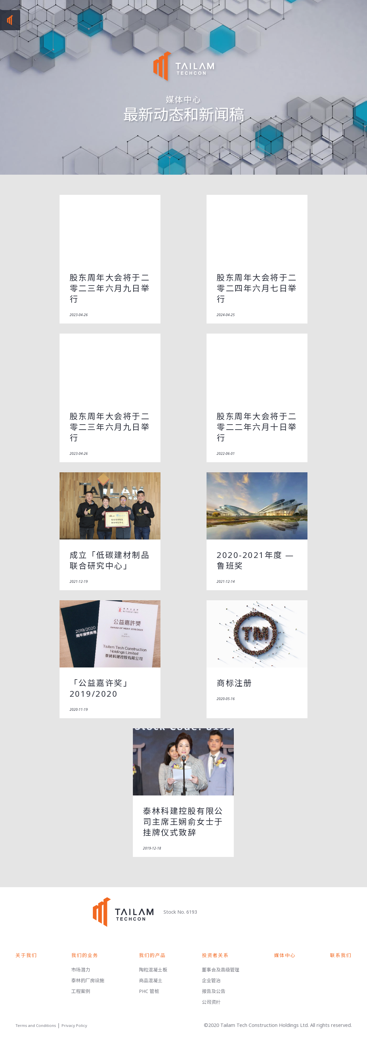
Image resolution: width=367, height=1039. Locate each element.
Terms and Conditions (35, 1025)
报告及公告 (213, 991)
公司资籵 (211, 1002)
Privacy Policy (74, 1025)
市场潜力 (80, 969)
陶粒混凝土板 (153, 969)
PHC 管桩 (149, 991)
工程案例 (80, 991)
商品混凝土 (150, 980)
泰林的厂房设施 (87, 980)
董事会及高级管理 (221, 969)
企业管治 (211, 980)
